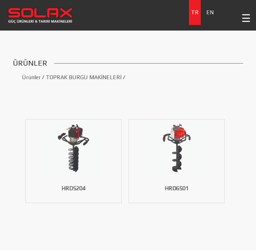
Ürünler (31, 77)
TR (195, 12)
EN (210, 12)
